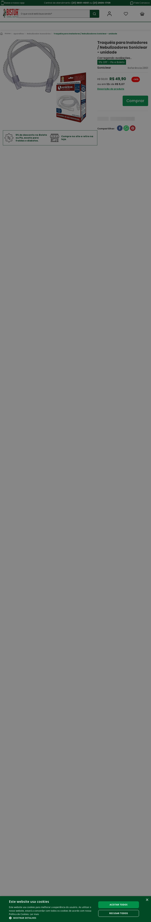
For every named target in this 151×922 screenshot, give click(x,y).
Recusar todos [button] (118, 913)
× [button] (147, 900)
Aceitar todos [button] (119, 904)
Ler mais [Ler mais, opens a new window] (34, 914)
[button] (51, 917)
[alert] (75, 461)
